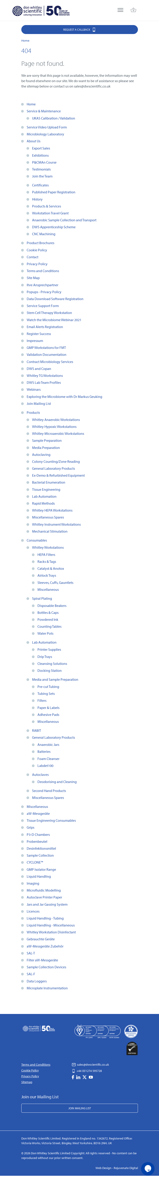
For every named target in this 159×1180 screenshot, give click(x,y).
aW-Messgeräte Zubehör (45, 946)
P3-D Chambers (38, 834)
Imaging (33, 883)
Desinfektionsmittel (41, 848)
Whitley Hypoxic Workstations (54, 426)
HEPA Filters (46, 554)
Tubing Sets (46, 693)
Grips (30, 827)
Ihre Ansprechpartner (42, 285)
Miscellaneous (48, 589)
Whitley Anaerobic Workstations (56, 419)
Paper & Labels (48, 707)
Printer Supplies (49, 649)
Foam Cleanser (48, 758)
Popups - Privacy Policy (44, 292)
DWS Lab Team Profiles (44, 382)
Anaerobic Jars (48, 744)
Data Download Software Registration (55, 299)
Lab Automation (44, 496)
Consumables (37, 540)
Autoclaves (40, 774)
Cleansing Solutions (52, 663)
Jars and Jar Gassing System (47, 904)
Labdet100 (45, 765)
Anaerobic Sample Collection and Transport (64, 220)
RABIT (36, 730)
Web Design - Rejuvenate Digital (117, 1168)
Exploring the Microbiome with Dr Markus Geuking (64, 396)
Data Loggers (37, 981)
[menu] (120, 10)
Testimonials (41, 169)
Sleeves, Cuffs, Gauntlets (55, 582)
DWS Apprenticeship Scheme (54, 227)
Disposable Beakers (51, 605)
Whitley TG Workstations (45, 375)
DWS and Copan (39, 368)
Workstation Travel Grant (50, 213)
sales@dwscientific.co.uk (90, 1064)
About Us (33, 141)
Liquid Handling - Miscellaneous (51, 925)
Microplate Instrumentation (47, 988)
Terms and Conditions (43, 271)
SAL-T (31, 953)
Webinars (34, 389)
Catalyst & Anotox (50, 568)
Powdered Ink (47, 619)
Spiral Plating (42, 598)
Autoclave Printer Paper (44, 897)
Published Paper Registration (53, 192)
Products (33, 412)
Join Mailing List (39, 403)
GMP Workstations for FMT (46, 347)
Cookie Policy (37, 250)
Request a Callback (79, 29)
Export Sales (41, 148)
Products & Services (46, 206)
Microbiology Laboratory (45, 134)
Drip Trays (44, 656)
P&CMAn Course (44, 162)
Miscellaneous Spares (48, 517)
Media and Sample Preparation (55, 679)
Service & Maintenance (44, 111)
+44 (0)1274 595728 (87, 1071)
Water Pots (45, 633)
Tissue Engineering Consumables (51, 820)
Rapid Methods (43, 503)
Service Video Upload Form (47, 127)
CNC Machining (43, 234)
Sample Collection (40, 855)
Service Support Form (43, 305)
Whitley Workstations (48, 547)
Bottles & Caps (48, 612)
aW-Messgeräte (38, 813)
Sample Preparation (47, 440)
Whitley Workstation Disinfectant (51, 932)
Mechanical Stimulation (50, 531)
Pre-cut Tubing (48, 686)
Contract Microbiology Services (50, 361)
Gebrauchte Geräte (41, 939)
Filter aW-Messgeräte (42, 960)
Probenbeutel (37, 841)
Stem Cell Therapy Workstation (49, 312)
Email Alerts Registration (45, 326)
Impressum (35, 340)
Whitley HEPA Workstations (52, 510)
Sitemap (26, 1082)
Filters (41, 700)
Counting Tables (49, 626)
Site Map (33, 277)
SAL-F (31, 974)
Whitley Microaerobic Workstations (58, 433)
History (37, 199)
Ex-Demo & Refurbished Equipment (58, 475)
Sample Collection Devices (46, 967)
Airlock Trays (46, 575)
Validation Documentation (46, 354)
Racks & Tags (46, 561)
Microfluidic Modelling (44, 890)
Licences (33, 911)
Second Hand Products (49, 790)
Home (31, 104)
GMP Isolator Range (41, 869)
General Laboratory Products (53, 468)
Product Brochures (40, 243)
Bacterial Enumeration (48, 482)
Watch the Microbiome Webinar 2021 (54, 320)
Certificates (40, 185)
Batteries (43, 751)
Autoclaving (41, 454)
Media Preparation (46, 447)
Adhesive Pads (48, 714)
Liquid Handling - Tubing (45, 918)
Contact (32, 257)
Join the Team (42, 176)
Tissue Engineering (46, 489)
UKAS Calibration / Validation (53, 118)
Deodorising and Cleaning (57, 781)
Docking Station (49, 670)
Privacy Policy (37, 264)
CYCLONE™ (35, 862)
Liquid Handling (39, 876)
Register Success (39, 333)
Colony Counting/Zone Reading (56, 461)
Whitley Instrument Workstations (56, 524)
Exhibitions (40, 155)
